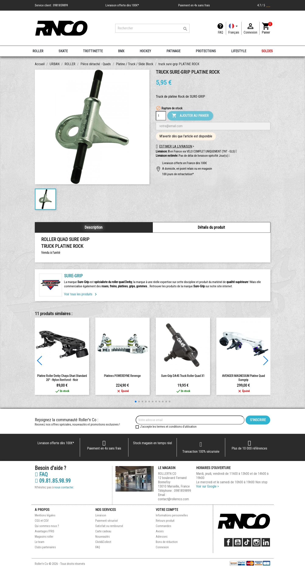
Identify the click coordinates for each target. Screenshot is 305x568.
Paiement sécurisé (106, 520)
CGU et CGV (42, 520)
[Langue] (233, 28)
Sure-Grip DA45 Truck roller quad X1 (183, 376)
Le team (39, 542)
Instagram (256, 542)
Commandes (163, 526)
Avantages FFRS (44, 531)
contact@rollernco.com (173, 499)
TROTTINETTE (93, 51)
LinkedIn (265, 542)
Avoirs (160, 531)
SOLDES (267, 51)
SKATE (63, 51)
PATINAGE (173, 51)
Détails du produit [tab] (211, 227)
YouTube (237, 542)
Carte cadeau (103, 531)
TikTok (247, 542)
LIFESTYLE (238, 51)
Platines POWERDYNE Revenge (122, 376)
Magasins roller (44, 536)
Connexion (162, 547)
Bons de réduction (167, 542)
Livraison (100, 515)
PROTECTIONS (206, 51)
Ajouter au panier (190, 115)
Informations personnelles (172, 515)
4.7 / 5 (263, 5)
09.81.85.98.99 (53, 481)
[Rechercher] (152, 28)
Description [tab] (94, 227)
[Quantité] (161, 115)
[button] (229, 156)
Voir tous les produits (81, 294)
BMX (121, 51)
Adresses (161, 536)
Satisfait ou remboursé (109, 526)
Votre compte (167, 510)
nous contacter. (64, 487)
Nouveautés (102, 536)
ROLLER (37, 51)
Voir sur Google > (207, 486)
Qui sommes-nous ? (47, 526)
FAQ (220, 32)
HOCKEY (145, 51)
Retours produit (165, 520)
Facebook (228, 542)
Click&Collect (103, 542)
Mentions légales (45, 515)
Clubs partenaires (45, 547)
